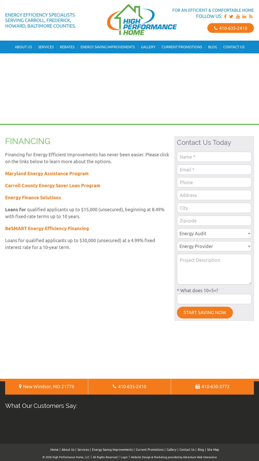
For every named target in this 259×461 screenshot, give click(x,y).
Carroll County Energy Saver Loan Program (52, 185)
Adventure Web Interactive (200, 457)
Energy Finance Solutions (33, 197)
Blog (212, 47)
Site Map (213, 450)
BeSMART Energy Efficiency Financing (47, 228)
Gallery (148, 47)
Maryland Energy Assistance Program (47, 173)
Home (54, 450)
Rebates (67, 47)
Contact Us (233, 47)
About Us (23, 47)
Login (124, 457)
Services (46, 47)
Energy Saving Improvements (108, 47)
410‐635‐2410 (230, 28)
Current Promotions (182, 47)
